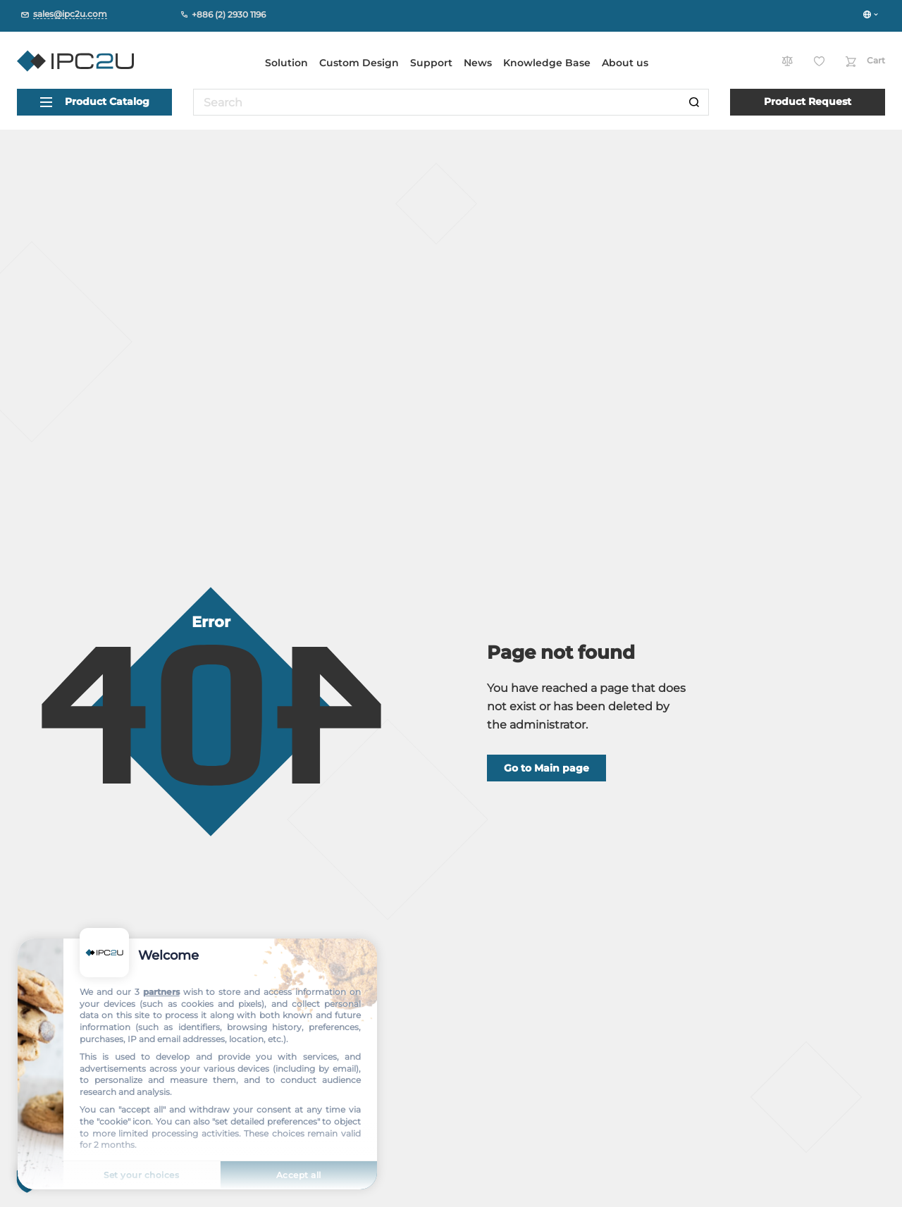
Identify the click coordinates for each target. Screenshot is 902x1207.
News (478, 62)
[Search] (694, 102)
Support (431, 62)
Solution (286, 62)
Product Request (807, 101)
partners (161, 991)
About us (625, 62)
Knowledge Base (547, 62)
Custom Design (359, 62)
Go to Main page (546, 768)
